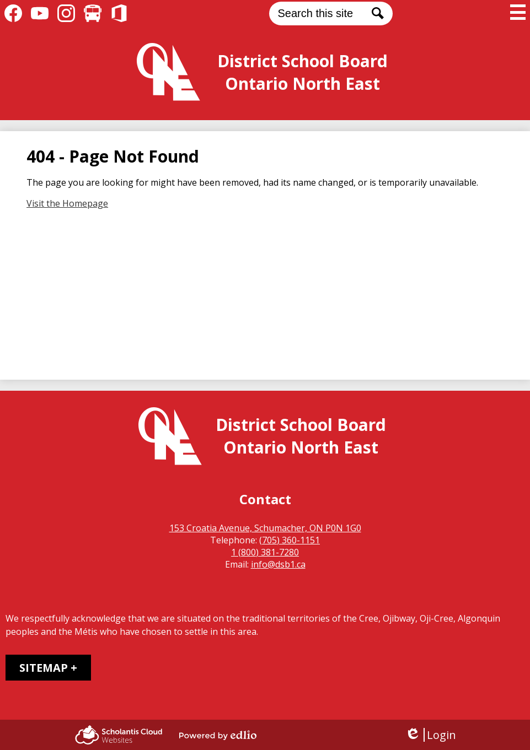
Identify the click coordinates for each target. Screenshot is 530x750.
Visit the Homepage (67, 203)
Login (430, 735)
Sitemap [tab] (43, 667)
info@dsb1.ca (278, 564)
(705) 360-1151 (289, 540)
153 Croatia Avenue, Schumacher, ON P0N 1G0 (265, 528)
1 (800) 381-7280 (265, 552)
